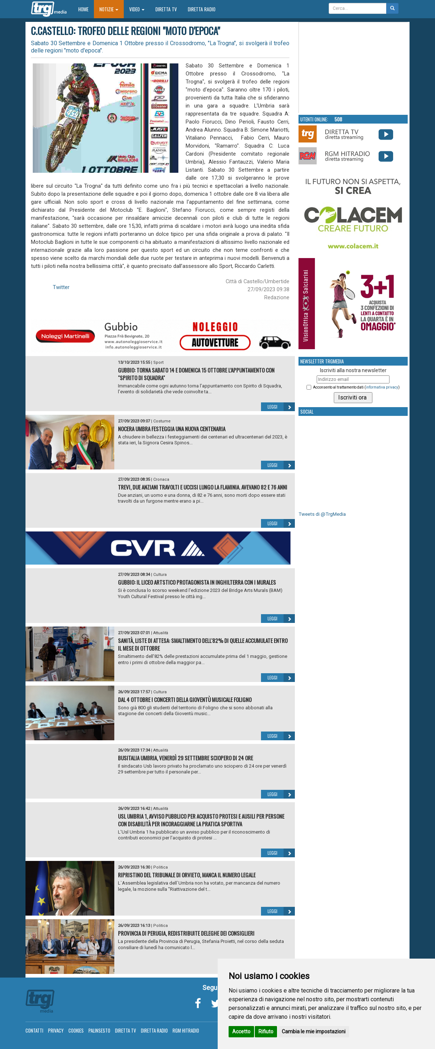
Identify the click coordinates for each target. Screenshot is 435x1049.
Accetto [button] (241, 1031)
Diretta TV (166, 9)
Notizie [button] (108, 9)
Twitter (61, 287)
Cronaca (161, 479)
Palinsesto (99, 1030)
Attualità (160, 633)
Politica (160, 867)
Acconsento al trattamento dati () (356, 387)
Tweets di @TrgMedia (322, 514)
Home (86, 9)
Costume (162, 421)
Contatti (34, 1030)
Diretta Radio (201, 9)
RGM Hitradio (186, 1030)
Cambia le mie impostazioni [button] (313, 1031)
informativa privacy (382, 387)
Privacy (56, 1030)
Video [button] (137, 9)
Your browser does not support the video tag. (353, 67)
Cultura (160, 574)
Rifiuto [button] (265, 1031)
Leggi (281, 406)
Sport (158, 362)
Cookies (76, 1030)
